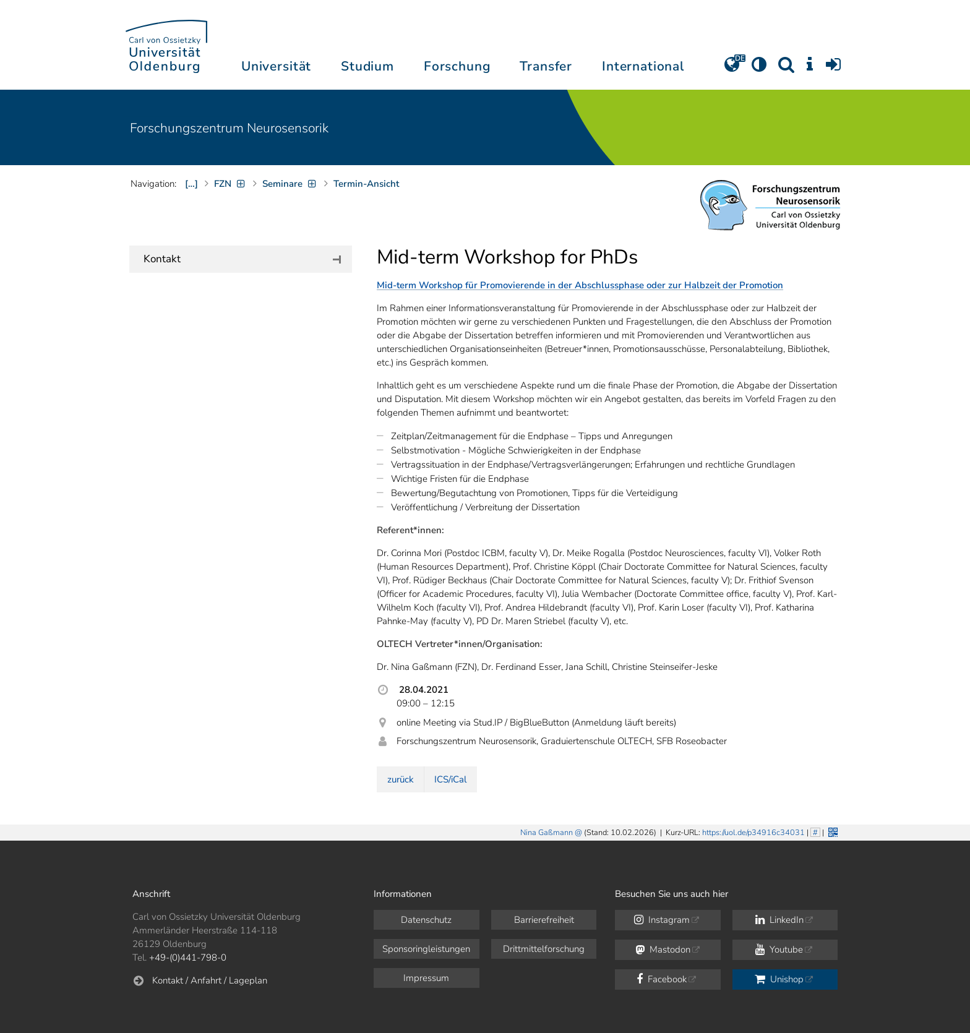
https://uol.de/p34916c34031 (753, 832)
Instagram (662, 920)
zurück (400, 779)
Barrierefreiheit (544, 920)
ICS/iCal (450, 779)
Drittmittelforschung (544, 949)
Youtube (779, 949)
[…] (191, 184)
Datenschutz (426, 920)
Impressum (426, 978)
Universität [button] (276, 66)
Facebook (662, 979)
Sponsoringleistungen (426, 949)
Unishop (779, 979)
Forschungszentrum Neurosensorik (229, 128)
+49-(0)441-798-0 (187, 957)
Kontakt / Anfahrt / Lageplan (209, 980)
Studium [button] (367, 66)
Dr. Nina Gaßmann (201, 402)
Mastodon (662, 949)
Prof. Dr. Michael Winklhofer (220, 308)
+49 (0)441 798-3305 (209, 347)
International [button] (643, 66)
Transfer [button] (546, 66)
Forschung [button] (457, 66)
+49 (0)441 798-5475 (209, 441)
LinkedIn (779, 920)
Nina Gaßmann (546, 832)
